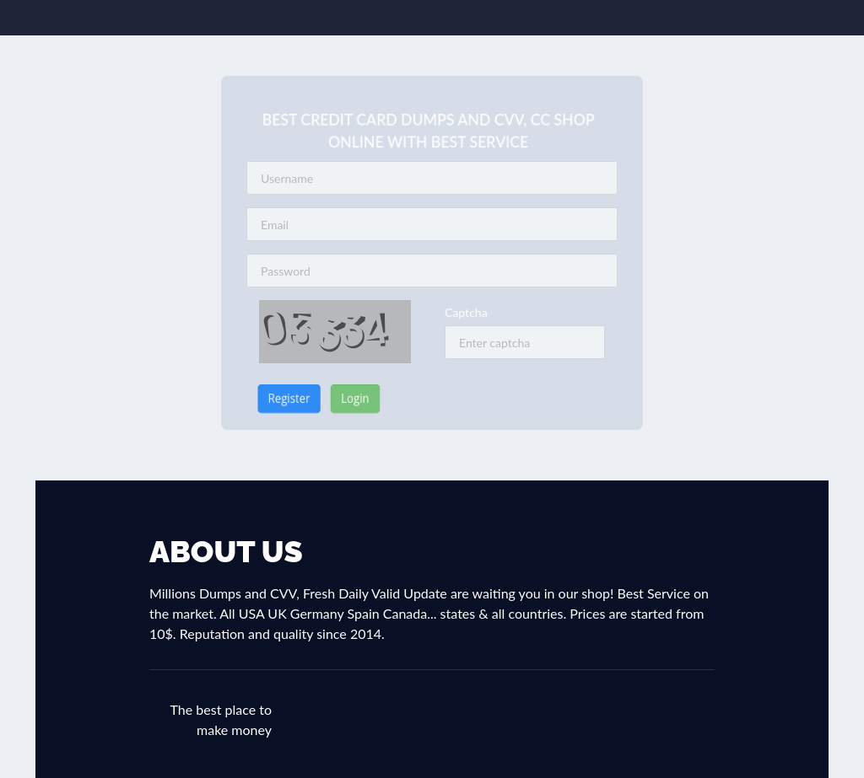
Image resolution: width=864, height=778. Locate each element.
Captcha (466, 312)
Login (347, 398)
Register (274, 398)
